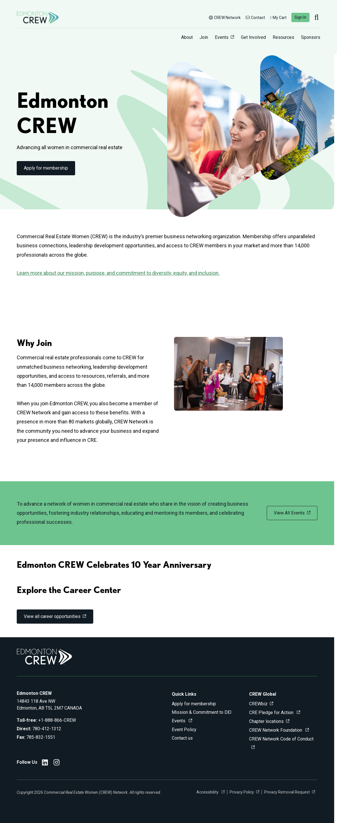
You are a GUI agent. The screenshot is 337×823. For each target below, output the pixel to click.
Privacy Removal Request (287, 792)
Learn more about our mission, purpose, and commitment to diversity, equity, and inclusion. (118, 273)
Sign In (300, 17)
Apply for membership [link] (46, 168)
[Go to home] (38, 17)
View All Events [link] (289, 513)
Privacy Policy (242, 792)
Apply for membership (194, 703)
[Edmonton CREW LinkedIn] (45, 763)
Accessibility (207, 792)
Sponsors (310, 37)
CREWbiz (258, 703)
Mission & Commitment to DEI (202, 712)
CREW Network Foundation (276, 730)
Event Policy (184, 729)
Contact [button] (255, 17)
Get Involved (253, 37)
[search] (317, 17)
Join (204, 37)
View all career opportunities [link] (52, 616)
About (187, 37)
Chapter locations (266, 721)
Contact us (182, 738)
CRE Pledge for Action (271, 712)
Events (221, 37)
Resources (283, 37)
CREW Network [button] (225, 17)
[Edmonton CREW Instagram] (57, 763)
